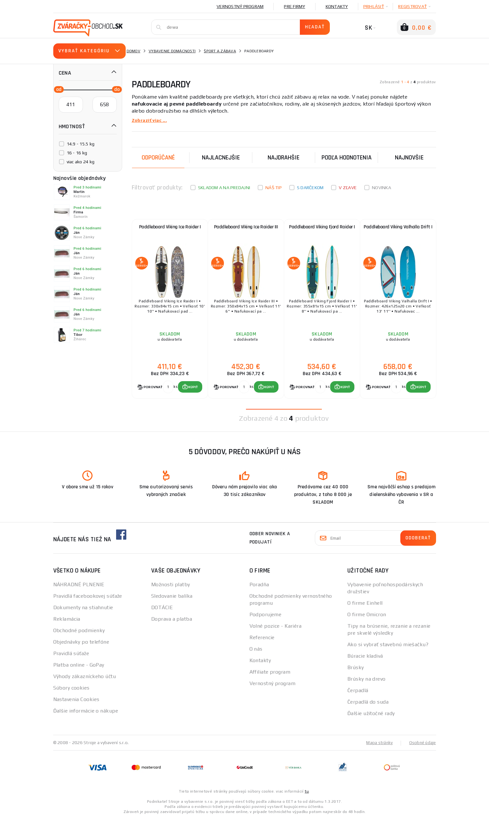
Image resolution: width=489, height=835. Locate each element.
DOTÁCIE (162, 623)
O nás (256, 665)
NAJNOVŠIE (409, 157)
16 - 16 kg (77, 152)
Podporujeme (265, 630)
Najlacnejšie (221, 157)
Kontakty (337, 6)
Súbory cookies (71, 704)
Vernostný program (240, 6)
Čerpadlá (357, 706)
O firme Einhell (365, 619)
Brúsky (355, 683)
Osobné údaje (422, 758)
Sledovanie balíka (171, 612)
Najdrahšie (284, 157)
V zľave (348, 187)
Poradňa (259, 600)
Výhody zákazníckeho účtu (84, 692)
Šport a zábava (220, 51)
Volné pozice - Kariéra (275, 642)
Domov (133, 51)
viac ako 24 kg (81, 161)
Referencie (262, 653)
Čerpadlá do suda (368, 718)
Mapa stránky (377, 758)
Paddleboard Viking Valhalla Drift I (398, 233)
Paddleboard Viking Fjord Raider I (322, 233)
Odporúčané (158, 157)
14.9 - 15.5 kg (81, 143)
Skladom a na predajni (224, 187)
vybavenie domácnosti (172, 51)
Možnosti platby (170, 600)
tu (307, 807)
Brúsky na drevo (366, 695)
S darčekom (310, 187)
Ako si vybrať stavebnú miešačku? (387, 660)
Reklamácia (66, 635)
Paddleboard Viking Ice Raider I (170, 230)
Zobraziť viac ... (151, 120)
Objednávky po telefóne (81, 658)
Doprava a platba (171, 635)
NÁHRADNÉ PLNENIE (79, 600)
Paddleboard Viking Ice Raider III (246, 230)
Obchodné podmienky (79, 646)
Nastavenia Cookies (76, 715)
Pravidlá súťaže (71, 669)
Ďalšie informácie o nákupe (85, 727)
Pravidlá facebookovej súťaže (87, 612)
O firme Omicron (366, 630)
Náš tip (273, 187)
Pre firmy (294, 6)
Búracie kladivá (365, 672)
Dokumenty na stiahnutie (83, 623)
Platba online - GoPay (78, 681)
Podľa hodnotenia (347, 157)
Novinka (381, 187)
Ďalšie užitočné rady (371, 729)
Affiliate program (269, 688)
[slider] (57, 89)
